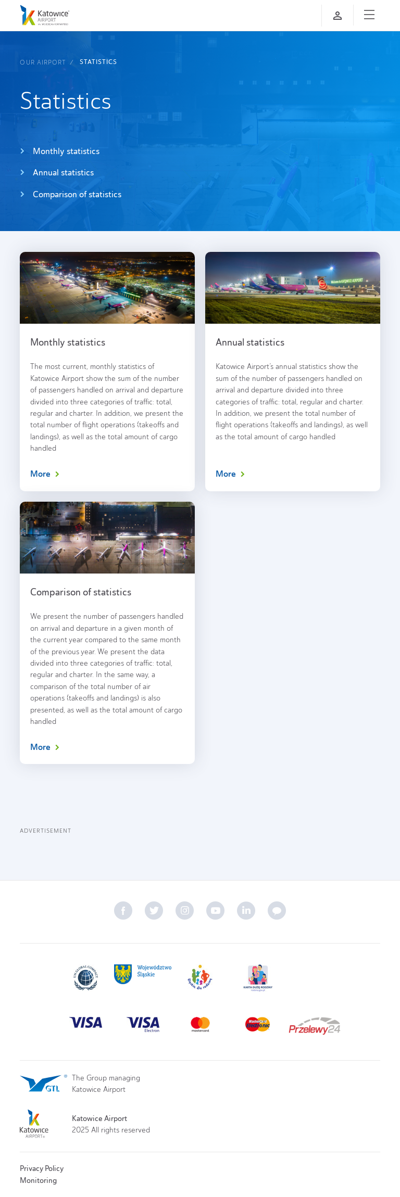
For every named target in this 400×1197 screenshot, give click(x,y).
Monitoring (38, 1180)
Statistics (99, 62)
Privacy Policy (42, 1168)
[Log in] (337, 16)
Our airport (43, 62)
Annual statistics (57, 172)
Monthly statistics (59, 151)
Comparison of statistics (70, 194)
